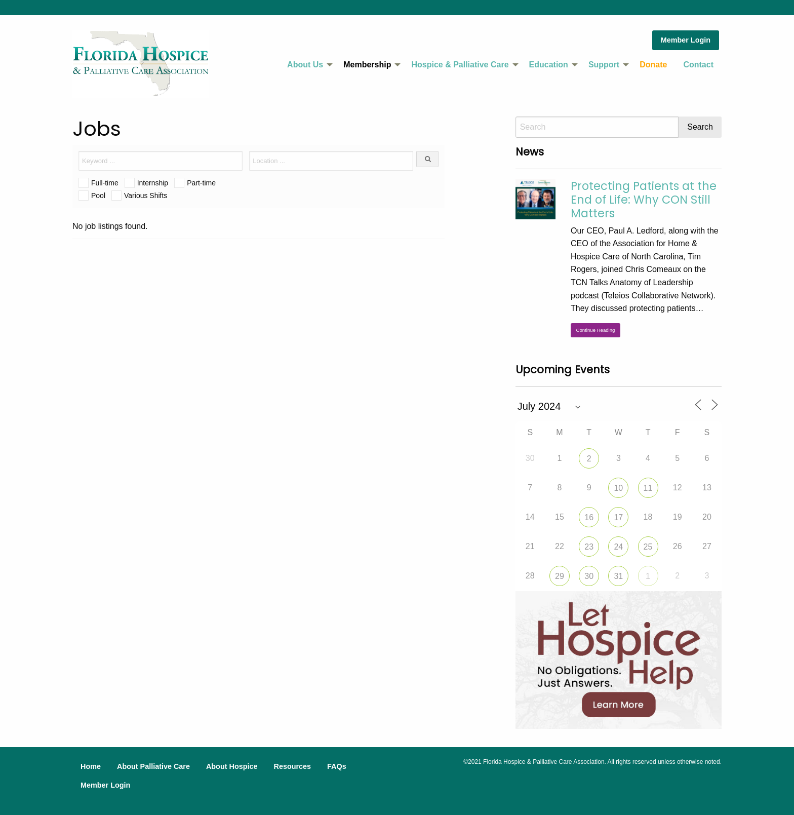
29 (559, 576)
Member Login (685, 40)
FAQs (336, 766)
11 (648, 488)
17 (618, 517)
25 (648, 546)
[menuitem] (307, 64)
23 (588, 546)
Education (548, 64)
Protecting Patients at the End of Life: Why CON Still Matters (644, 199)
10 (618, 488)
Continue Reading (595, 330)
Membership (367, 64)
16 (588, 517)
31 (618, 576)
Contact (698, 64)
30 (588, 576)
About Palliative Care (153, 766)
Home (91, 766)
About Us (305, 64)
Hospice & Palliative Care (459, 64)
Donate (653, 64)
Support (603, 64)
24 (618, 546)
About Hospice (232, 766)
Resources (292, 766)
